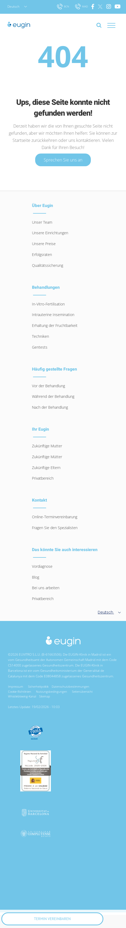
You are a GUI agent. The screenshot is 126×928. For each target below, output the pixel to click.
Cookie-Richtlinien (20, 691)
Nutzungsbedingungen (52, 691)
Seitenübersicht (83, 691)
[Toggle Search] (98, 25)
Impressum (16, 686)
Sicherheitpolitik (38, 686)
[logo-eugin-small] (63, 639)
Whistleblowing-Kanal (22, 696)
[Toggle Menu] (116, 25)
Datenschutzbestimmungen (71, 686)
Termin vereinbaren (52, 918)
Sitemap (44, 696)
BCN (63, 6)
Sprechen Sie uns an (63, 160)
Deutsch (17, 6)
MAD (82, 6)
